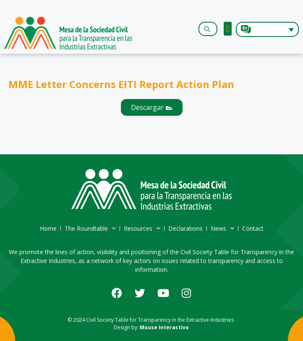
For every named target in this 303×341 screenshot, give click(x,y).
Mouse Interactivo (164, 327)
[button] (228, 29)
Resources (142, 228)
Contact (253, 228)
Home (48, 228)
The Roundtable (90, 228)
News (222, 228)
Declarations (185, 228)
